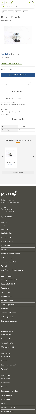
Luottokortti (5, 383)
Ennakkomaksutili (7, 411)
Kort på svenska (6, 237)
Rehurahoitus (6, 399)
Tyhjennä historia (18, 172)
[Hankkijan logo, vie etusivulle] (10, 2)
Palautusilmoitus (7, 300)
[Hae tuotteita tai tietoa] (18, 6)
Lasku (3, 403)
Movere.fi (4, 369)
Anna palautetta (7, 343)
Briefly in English (7, 241)
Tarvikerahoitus (6, 395)
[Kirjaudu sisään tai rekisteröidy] (29, 2)
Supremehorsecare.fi (8, 365)
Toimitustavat (6, 288)
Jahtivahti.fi (5, 357)
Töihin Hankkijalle (7, 258)
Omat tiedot (5, 339)
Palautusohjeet (6, 296)
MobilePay (5, 387)
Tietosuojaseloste (7, 317)
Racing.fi (4, 361)
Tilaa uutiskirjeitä (7, 347)
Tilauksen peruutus (8, 304)
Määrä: (3, 70)
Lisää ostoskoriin (18, 75)
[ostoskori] (33, 2)
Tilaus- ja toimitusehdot (9, 280)
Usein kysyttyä (6, 335)
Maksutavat (5, 292)
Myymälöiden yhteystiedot (10, 254)
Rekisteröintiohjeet (8, 284)
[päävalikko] (2, 2)
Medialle (4, 266)
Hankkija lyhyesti (7, 233)
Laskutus (4, 249)
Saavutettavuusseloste (9, 321)
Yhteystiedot (5, 245)
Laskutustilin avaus (8, 407)
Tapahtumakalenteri (8, 262)
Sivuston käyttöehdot (8, 313)
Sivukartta (5, 309)
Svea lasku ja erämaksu (9, 391)
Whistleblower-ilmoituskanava (12, 270)
